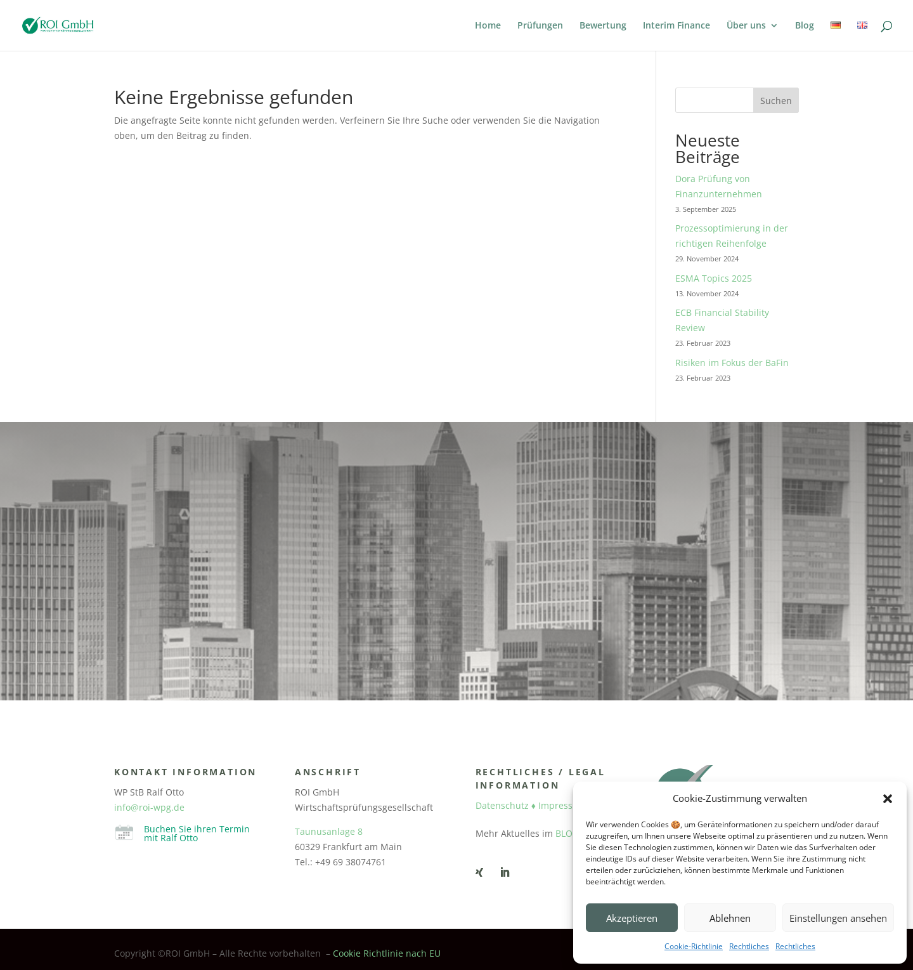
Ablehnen (730, 918)
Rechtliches (749, 946)
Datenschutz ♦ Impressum (531, 805)
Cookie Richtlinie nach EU (387, 953)
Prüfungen (540, 26)
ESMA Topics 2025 (713, 278)
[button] (887, 798)
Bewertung (603, 26)
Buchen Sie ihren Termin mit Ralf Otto (197, 833)
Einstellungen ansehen (838, 918)
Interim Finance (676, 26)
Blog (804, 26)
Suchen (776, 101)
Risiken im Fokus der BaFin (732, 363)
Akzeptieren (631, 918)
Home (488, 26)
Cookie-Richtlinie (693, 946)
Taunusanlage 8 (329, 831)
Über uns (746, 26)
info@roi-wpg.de (149, 807)
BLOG (567, 833)
